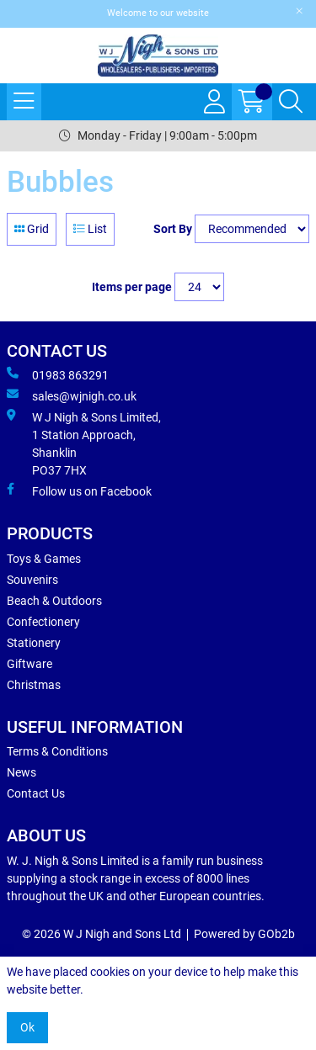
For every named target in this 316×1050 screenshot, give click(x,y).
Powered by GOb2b (244, 934)
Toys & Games (44, 558)
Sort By (172, 229)
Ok (27, 1027)
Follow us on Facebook (79, 490)
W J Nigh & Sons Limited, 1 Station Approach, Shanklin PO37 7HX (84, 443)
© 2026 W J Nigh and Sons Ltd (101, 934)
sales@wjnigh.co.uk (72, 395)
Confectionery (43, 621)
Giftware (29, 664)
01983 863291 (58, 374)
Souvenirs (32, 579)
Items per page (132, 287)
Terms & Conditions (57, 751)
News (21, 772)
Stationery (34, 643)
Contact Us (36, 793)
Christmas (34, 685)
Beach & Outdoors (54, 600)
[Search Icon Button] (290, 101)
